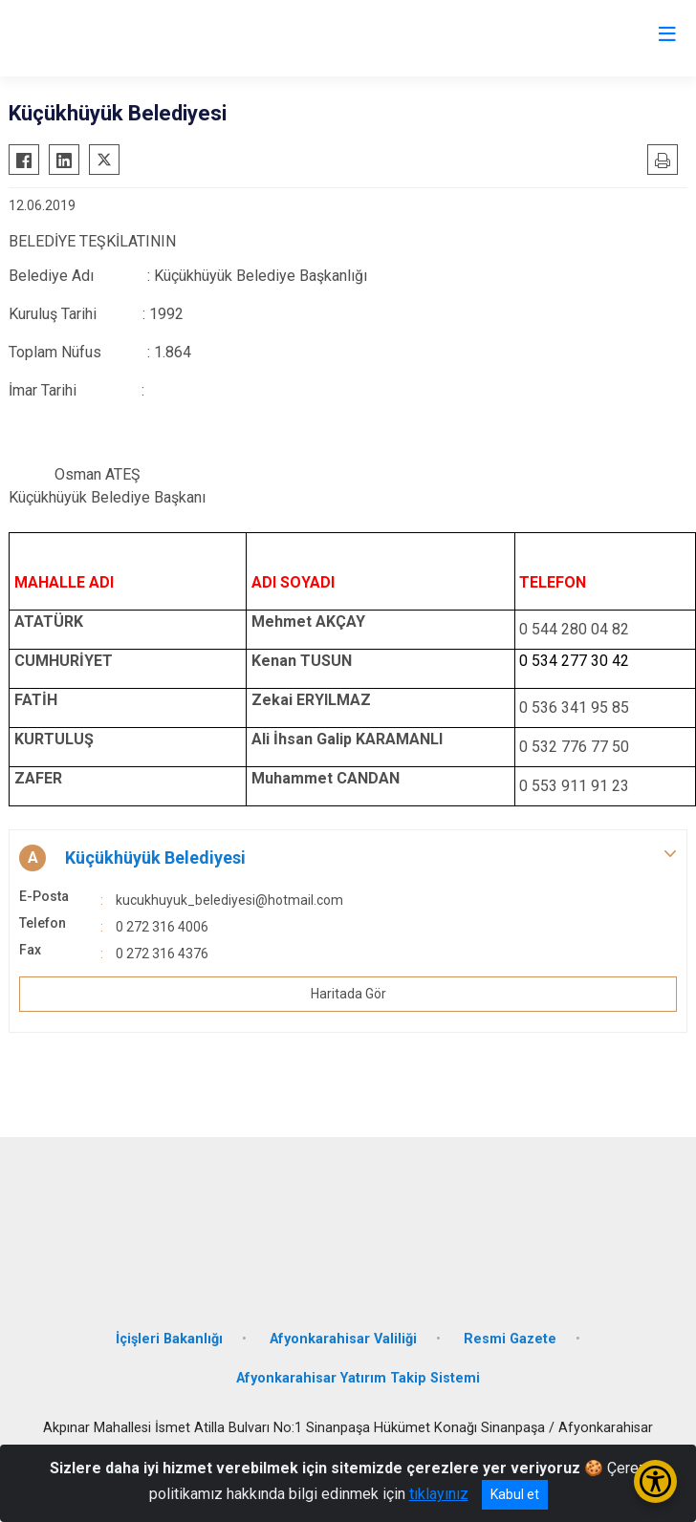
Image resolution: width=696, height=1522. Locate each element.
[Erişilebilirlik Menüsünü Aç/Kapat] (655, 1481)
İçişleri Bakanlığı (169, 1339)
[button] (348, 858)
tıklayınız (438, 1494)
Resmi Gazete (510, 1339)
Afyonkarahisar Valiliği (343, 1339)
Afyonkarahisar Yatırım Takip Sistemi (358, 1378)
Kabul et (514, 1494)
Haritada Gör (348, 993)
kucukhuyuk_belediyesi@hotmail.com (229, 900)
